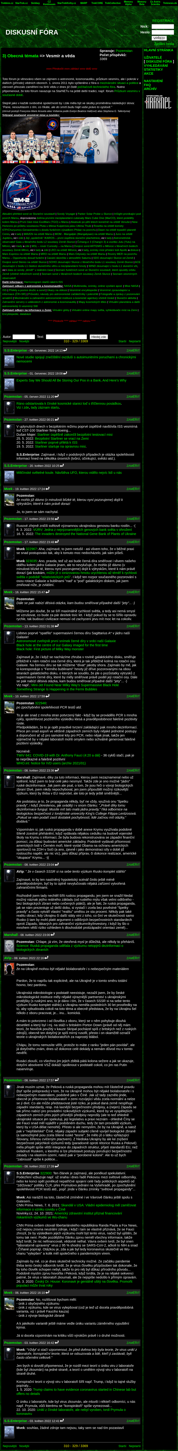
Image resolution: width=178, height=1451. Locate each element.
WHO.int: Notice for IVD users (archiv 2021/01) (51, 763)
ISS (4, 289)
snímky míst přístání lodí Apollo (108, 249)
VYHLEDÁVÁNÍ (156, 65)
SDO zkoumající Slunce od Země (113, 257)
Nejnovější (10, 341)
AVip (7, 958)
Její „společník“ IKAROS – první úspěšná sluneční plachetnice (62, 237)
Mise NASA (131, 285)
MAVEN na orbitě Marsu (38, 233)
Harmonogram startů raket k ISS (43, 281)
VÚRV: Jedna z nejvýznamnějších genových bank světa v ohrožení (82, 530)
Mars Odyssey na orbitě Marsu (87, 253)
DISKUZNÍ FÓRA (159, 61)
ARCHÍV (150, 89)
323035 (31, 561)
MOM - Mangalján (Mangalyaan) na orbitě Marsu (84, 233)
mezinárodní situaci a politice (119, 83)
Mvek (8, 489)
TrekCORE (97, 3)
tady (19, 233)
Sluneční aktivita (126, 297)
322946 (40, 703)
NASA (67, 285)
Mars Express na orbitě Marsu (20, 253)
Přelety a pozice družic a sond (27, 289)
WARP (83, 3)
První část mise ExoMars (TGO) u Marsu (44, 221)
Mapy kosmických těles (93, 301)
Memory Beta (141, 3)
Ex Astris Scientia (155, 3)
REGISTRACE (163, 20)
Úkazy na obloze (57, 289)
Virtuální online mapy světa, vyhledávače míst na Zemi (104, 309)
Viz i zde (22, 407)
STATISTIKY (153, 69)
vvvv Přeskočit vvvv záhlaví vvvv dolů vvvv (71, 68)
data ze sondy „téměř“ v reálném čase (30, 269)
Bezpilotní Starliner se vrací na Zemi (62, 438)
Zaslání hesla (164, 44)
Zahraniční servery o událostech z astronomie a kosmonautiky (39, 301)
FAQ (147, 85)
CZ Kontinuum (49, 3)
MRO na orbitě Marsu (53, 253)
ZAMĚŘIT (133, 350)
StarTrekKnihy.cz (66, 3)
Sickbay (35, 3)
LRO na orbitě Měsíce (63, 249)
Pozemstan (124, 51)
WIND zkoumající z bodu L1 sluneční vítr (113, 265)
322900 (45, 1173)
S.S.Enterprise (15, 350)
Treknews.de (170, 3)
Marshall (11, 935)
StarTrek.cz (21, 3)
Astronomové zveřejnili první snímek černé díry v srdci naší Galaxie (66, 641)
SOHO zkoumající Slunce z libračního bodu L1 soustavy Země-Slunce (91, 261)
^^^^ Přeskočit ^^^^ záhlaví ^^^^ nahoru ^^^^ (71, 321)
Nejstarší (135, 341)
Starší (122, 341)
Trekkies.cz (7, 3)
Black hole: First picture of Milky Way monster (50, 649)
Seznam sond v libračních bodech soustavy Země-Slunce (76, 273)
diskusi (134, 249)
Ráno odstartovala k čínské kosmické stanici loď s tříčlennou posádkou (68, 403)
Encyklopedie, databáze (16, 313)
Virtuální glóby (61, 309)
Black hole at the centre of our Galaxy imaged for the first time (62, 645)
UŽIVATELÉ (153, 57)
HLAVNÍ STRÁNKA (158, 50)
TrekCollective (113, 3)
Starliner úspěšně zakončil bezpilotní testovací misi (75, 434)
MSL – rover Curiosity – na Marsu (52, 245)
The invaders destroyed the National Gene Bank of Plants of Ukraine (85, 534)
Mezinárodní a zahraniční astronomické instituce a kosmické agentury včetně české (64, 297)
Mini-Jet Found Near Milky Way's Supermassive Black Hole (75, 685)
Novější (24, 341)
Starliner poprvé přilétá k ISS (56, 442)
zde (21, 237)
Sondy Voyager (66, 213)
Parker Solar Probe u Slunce (95, 213)
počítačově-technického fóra (96, 87)
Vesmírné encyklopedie (83, 289)
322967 (31, 549)
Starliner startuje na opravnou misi (60, 446)
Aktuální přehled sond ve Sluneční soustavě (28, 213)
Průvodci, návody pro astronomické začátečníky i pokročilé (63, 293)
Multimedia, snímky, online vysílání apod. (98, 285)
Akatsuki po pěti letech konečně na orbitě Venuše (100, 221)
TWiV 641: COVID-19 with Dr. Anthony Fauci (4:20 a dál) (58, 755)
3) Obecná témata (20, 55)
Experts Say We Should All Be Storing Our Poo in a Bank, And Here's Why (71, 380)
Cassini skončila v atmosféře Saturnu (69, 257)
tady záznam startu (45, 407)
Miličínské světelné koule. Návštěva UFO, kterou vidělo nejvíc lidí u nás (69, 472)
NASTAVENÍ (153, 81)
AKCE (148, 73)
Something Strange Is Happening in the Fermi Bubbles (56, 689)
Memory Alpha (128, 3)
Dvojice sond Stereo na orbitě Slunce (24, 261)
